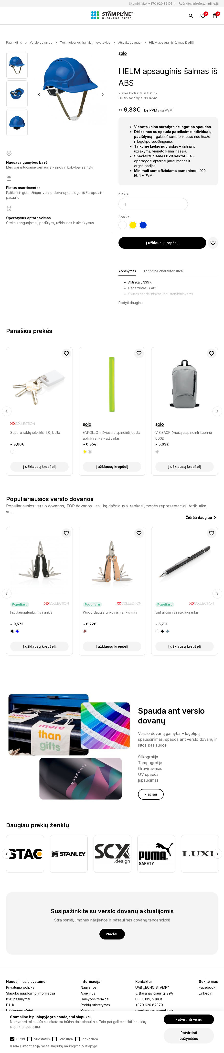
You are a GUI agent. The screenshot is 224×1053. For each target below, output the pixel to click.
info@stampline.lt (205, 3)
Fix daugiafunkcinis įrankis (31, 612)
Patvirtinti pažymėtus (189, 1036)
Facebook (207, 987)
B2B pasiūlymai (18, 999)
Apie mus (88, 993)
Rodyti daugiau (130, 303)
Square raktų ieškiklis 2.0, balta (35, 432)
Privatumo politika (20, 987)
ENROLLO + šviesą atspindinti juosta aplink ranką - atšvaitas (111, 435)
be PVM (150, 110)
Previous (39, 94)
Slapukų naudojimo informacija (30, 993)
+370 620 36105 (160, 3)
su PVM (166, 110)
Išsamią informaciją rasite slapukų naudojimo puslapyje (53, 1046)
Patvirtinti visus (188, 1019)
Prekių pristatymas (95, 1005)
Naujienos (88, 987)
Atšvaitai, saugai (129, 42)
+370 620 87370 (149, 1005)
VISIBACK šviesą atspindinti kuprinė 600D (183, 435)
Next (102, 94)
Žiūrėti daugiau (199, 517)
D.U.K (10, 1005)
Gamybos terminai (95, 999)
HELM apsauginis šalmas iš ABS (171, 42)
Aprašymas (127, 271)
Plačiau (150, 794)
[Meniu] (9, 16)
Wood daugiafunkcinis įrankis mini (110, 612)
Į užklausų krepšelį (162, 243)
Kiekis (123, 194)
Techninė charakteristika (163, 271)
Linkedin (205, 993)
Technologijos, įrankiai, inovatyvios (85, 42)
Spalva (123, 217)
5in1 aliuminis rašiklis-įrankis (177, 612)
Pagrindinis (14, 42)
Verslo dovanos (41, 42)
